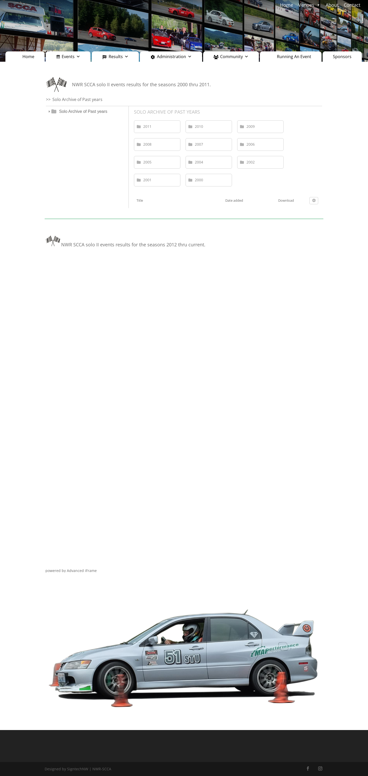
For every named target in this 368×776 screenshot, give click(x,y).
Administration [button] (174, 56)
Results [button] (119, 56)
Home (28, 56)
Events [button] (71, 56)
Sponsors (342, 56)
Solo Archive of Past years (83, 111)
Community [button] (234, 56)
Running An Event (294, 56)
